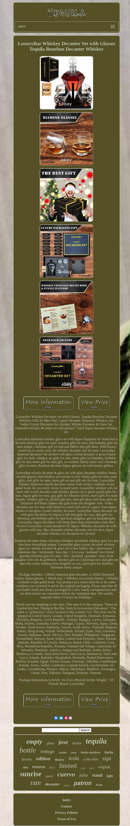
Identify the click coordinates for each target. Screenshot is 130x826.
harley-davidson (90, 752)
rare (35, 782)
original (104, 767)
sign (107, 758)
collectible (90, 759)
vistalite (63, 752)
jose (63, 742)
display (59, 759)
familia (27, 759)
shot (25, 767)
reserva (38, 766)
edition (43, 758)
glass (50, 743)
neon (74, 752)
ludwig (67, 785)
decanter (52, 784)
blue (99, 785)
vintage (47, 751)
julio (83, 775)
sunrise (30, 774)
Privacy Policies (66, 812)
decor (52, 767)
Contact (66, 806)
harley (109, 752)
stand (97, 775)
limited (68, 765)
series (76, 743)
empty (34, 741)
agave (49, 776)
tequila (96, 741)
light (110, 776)
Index (66, 800)
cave (83, 768)
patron (83, 783)
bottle (27, 750)
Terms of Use (66, 819)
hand (91, 768)
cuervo (66, 774)
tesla (74, 758)
